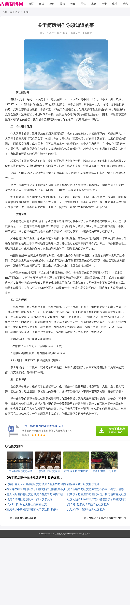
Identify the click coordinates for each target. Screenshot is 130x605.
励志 (125, 3)
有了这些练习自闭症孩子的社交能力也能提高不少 (36, 489)
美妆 (62, 3)
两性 (83, 3)
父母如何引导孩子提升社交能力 (86, 509)
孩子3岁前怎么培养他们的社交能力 (88, 504)
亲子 (104, 3)
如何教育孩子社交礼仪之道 (83, 484)
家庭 (93, 3)
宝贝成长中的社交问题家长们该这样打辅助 (32, 509)
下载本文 (87, 33)
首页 (31, 3)
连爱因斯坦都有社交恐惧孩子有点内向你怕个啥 (34, 494)
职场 (26, 12)
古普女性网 (60, 533)
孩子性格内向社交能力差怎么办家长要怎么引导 (95, 489)
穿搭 (41, 3)
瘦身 (51, 3)
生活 (114, 3)
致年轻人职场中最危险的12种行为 (107, 518)
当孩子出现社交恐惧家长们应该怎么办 (29, 499)
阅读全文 (75, 33)
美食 (72, 3)
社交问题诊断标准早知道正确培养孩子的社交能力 (96, 499)
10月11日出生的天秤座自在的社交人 (27, 504)
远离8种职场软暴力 (25, 518)
